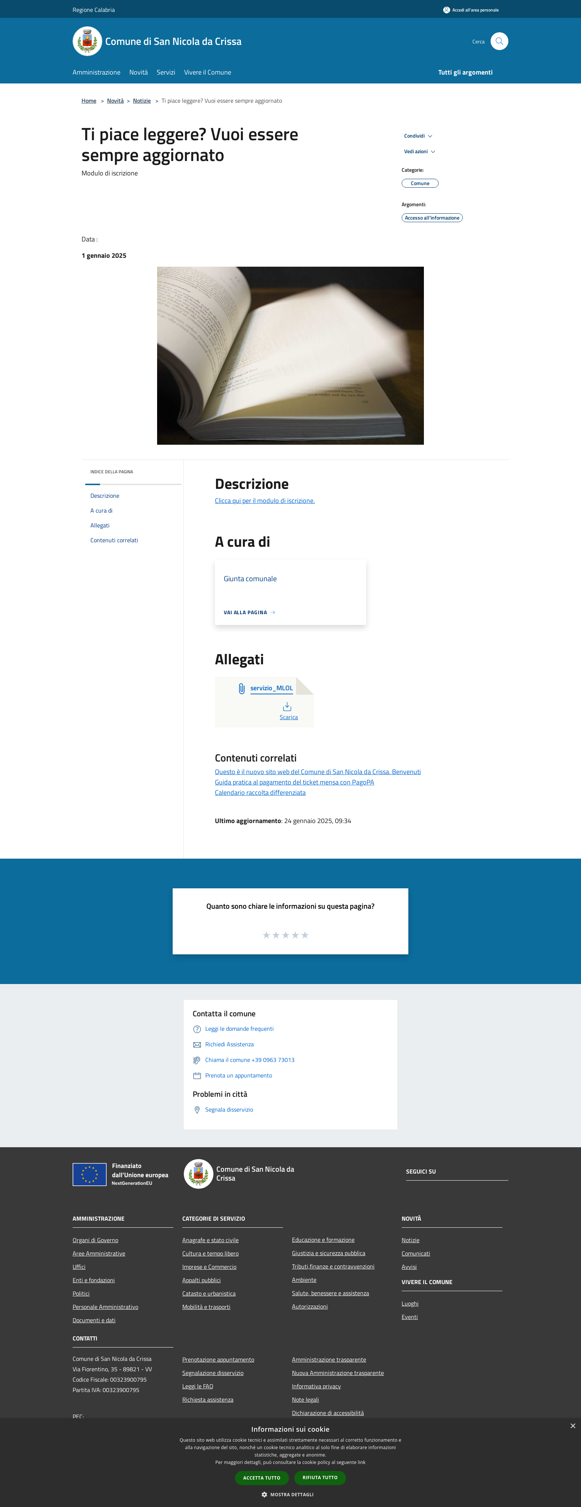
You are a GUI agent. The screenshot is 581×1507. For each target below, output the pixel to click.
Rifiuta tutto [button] (320, 1477)
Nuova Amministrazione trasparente (338, 1372)
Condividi (419, 136)
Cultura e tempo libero (210, 1253)
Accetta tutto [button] (261, 1478)
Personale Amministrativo (105, 1306)
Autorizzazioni (310, 1306)
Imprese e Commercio (209, 1266)
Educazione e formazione (323, 1239)
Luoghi (410, 1303)
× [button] (572, 1426)
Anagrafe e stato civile (210, 1239)
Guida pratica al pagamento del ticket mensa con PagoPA (294, 782)
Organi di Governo (95, 1239)
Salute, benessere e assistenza (330, 1293)
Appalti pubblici (201, 1280)
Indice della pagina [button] (111, 471)
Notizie (142, 100)
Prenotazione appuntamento (218, 1359)
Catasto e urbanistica (209, 1293)
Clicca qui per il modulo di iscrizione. (265, 501)
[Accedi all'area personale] (471, 10)
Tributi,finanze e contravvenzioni (333, 1266)
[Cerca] (499, 41)
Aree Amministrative (99, 1253)
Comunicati (416, 1253)
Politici (81, 1293)
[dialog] (290, 1462)
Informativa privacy (316, 1386)
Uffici (79, 1266)
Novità (115, 100)
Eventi (410, 1316)
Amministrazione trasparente (329, 1359)
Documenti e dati (94, 1320)
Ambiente (304, 1279)
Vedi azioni (421, 151)
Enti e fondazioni (94, 1280)
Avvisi (409, 1266)
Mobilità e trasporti (206, 1306)
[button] (290, 1494)
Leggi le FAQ (197, 1386)
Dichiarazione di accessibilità (328, 1412)
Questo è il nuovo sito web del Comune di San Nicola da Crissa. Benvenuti (318, 772)
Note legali (305, 1399)
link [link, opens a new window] (362, 1462)
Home (89, 100)
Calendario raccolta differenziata (260, 792)
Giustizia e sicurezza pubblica (328, 1252)
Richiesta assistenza (207, 1399)
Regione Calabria (94, 9)
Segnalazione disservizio (212, 1372)
